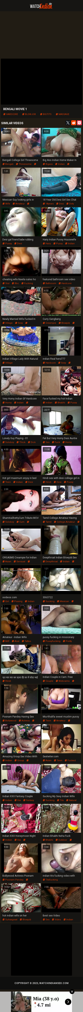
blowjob (29, 114)
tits (60, 800)
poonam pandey (18, 722)
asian (6, 561)
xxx (17, 800)
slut (5, 283)
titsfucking (50, 879)
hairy (47, 243)
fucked (70, 760)
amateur (19, 203)
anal (15, 641)
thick (20, 442)
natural (71, 800)
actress (24, 720)
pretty (67, 641)
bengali (7, 164)
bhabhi (60, 402)
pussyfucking (51, 641)
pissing (16, 601)
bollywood (9, 720)
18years (48, 203)
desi (60, 203)
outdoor (61, 840)
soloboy (8, 442)
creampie (49, 323)
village (7, 323)
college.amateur (64, 522)
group (19, 760)
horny (7, 402)
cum (20, 522)
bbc (15, 283)
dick (32, 442)
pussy (7, 243)
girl (5, 601)
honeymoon (13, 841)
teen (6, 482)
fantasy (28, 800)
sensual (19, 561)
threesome (24, 164)
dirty (70, 203)
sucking (49, 601)
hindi (47, 482)
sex (46, 442)
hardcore (10, 114)
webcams (63, 681)
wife (6, 203)
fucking (27, 283)
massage (62, 114)
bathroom (49, 283)
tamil (47, 522)
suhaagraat (9, 919)
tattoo (26, 641)
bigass (48, 164)
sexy (19, 323)
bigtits (45, 114)
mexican (63, 601)
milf (5, 641)
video (56, 919)
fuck (56, 442)
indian (60, 164)
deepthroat (50, 561)
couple (48, 681)
